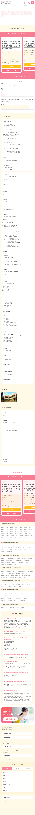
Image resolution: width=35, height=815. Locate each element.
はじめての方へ (6, 750)
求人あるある (3, 5)
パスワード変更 (6, 743)
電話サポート (18, 750)
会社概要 (4, 801)
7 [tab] (19, 76)
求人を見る (11, 66)
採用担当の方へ (6, 752)
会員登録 (4, 741)
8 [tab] (21, 76)
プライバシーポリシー (20, 801)
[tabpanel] (11, 55)
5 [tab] (16, 76)
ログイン (17, 741)
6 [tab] (18, 76)
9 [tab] (22, 76)
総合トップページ (8, 733)
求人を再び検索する (17, 472)
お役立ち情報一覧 (6, 759)
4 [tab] (15, 76)
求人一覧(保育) (10, 5)
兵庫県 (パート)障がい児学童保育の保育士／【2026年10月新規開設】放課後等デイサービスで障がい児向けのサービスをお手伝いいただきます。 (11, 45)
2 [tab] (12, 76)
